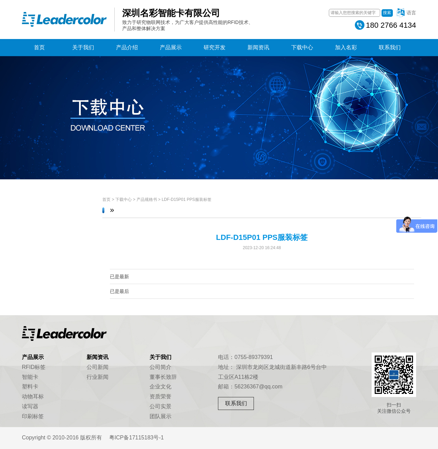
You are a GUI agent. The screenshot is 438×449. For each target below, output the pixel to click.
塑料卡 (30, 386)
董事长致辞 (163, 377)
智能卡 (30, 377)
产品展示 (171, 47)
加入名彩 (346, 47)
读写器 (30, 406)
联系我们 (390, 47)
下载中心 (302, 47)
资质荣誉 (160, 396)
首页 (39, 47)
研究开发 (215, 47)
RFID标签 (34, 367)
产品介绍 (127, 47)
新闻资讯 (258, 47)
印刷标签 (33, 416)
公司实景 (160, 406)
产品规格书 (147, 199)
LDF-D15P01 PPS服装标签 (186, 199)
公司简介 (160, 367)
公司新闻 (97, 367)
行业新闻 (97, 377)
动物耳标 (33, 396)
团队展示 (160, 416)
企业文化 (160, 386)
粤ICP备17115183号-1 (136, 437)
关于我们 (83, 47)
